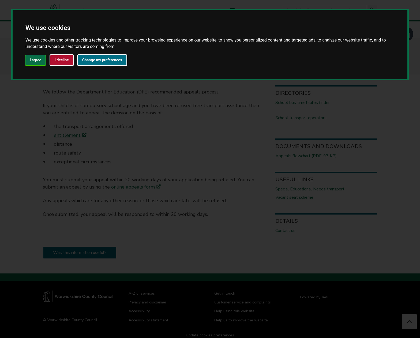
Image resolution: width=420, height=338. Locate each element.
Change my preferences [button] (102, 60)
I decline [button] (62, 60)
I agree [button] (35, 60)
